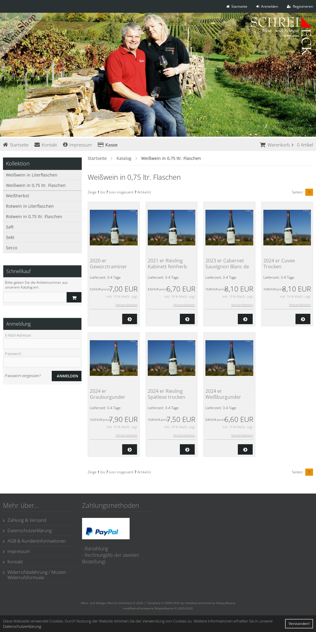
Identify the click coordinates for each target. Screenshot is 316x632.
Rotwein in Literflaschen (30, 206)
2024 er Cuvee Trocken (279, 263)
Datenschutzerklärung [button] (22, 626)
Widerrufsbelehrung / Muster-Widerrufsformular (35, 574)
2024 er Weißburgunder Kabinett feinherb (225, 397)
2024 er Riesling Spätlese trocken (166, 394)
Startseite (16, 145)
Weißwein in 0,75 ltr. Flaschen (36, 185)
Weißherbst (17, 195)
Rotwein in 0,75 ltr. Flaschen (34, 216)
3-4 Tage (114, 277)
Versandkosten (127, 304)
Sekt (10, 237)
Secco (11, 247)
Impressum (77, 145)
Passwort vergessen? (23, 375)
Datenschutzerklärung (27, 530)
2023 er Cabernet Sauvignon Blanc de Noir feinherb (227, 266)
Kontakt (45, 145)
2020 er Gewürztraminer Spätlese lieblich (108, 266)
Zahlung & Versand (24, 520)
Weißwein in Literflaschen (31, 175)
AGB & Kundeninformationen (34, 541)
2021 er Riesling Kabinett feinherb (167, 263)
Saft (10, 227)
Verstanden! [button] (299, 623)
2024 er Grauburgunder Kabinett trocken (108, 397)
